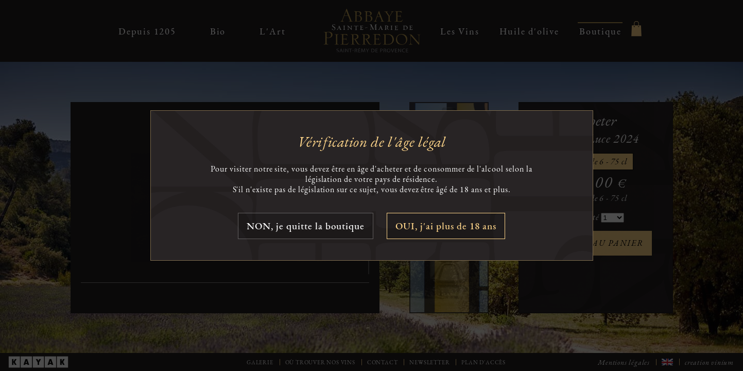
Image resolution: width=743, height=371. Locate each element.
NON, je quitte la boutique (306, 226)
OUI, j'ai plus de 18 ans (445, 226)
